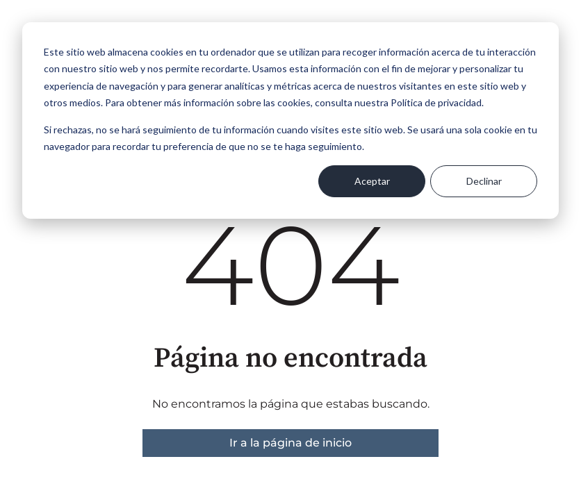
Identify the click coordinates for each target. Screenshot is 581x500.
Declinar (484, 181)
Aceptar (372, 181)
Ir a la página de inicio (290, 442)
